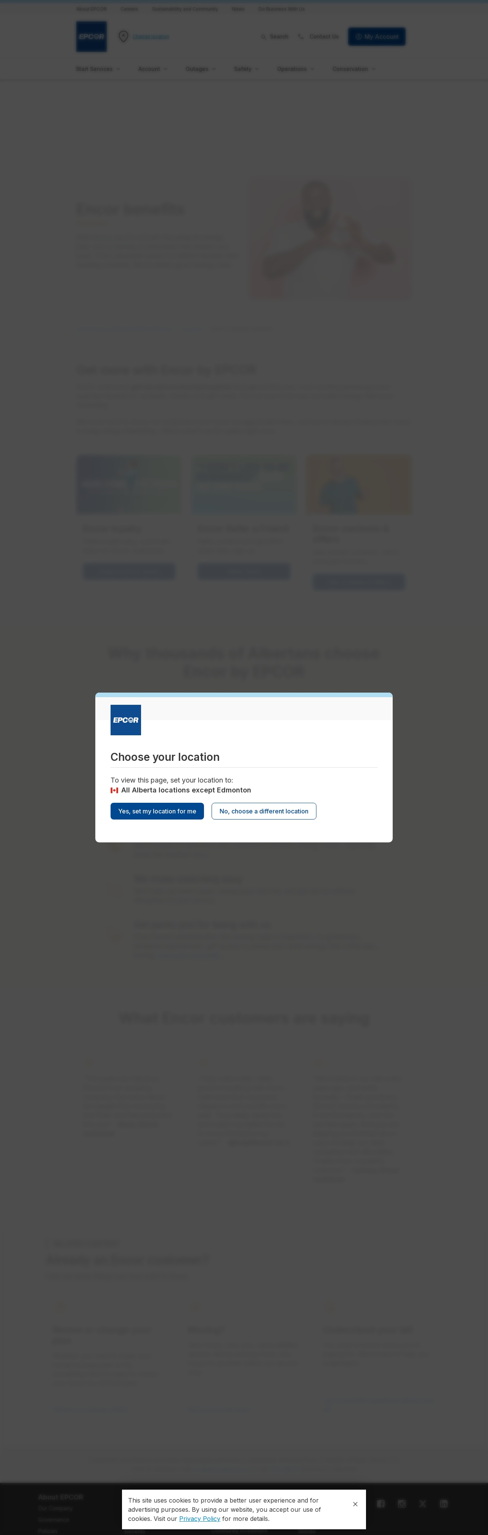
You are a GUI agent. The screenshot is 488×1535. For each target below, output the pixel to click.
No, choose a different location (264, 811)
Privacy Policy (199, 1518)
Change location (151, 36)
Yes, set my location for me (157, 811)
